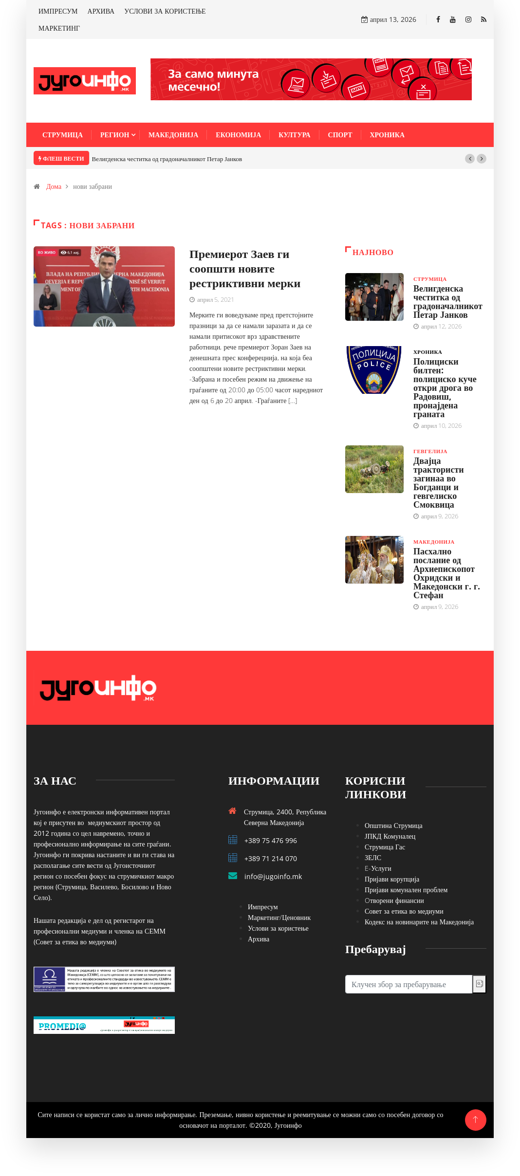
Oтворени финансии (394, 900)
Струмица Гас (385, 846)
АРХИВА (101, 11)
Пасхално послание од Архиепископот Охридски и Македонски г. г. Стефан (446, 573)
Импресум (263, 906)
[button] (470, 159)
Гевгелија (430, 451)
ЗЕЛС (373, 857)
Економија (238, 134)
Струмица (62, 134)
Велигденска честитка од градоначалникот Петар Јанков (167, 158)
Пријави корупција (392, 878)
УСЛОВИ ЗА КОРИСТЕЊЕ (164, 11)
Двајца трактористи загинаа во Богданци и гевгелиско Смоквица (438, 482)
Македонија (173, 134)
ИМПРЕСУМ (58, 11)
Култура (294, 134)
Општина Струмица (394, 825)
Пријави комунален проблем (406, 889)
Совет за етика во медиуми (404, 911)
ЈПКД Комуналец (390, 836)
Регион (114, 134)
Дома (53, 186)
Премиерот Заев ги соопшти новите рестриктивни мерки (244, 268)
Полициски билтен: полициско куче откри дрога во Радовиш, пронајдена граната (445, 387)
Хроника (387, 134)
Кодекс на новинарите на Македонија (419, 921)
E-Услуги (378, 868)
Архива (258, 938)
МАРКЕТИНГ (59, 28)
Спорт (340, 134)
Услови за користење (278, 928)
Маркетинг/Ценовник (279, 917)
